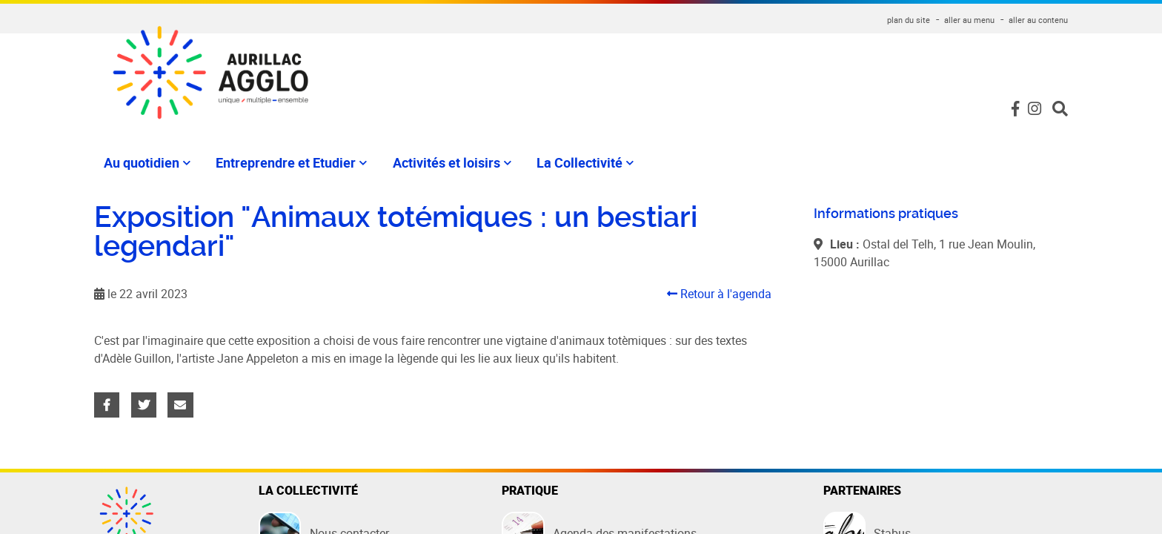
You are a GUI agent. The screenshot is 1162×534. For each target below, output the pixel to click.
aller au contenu (1038, 19)
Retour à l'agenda (719, 294)
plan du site (908, 19)
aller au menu (969, 19)
